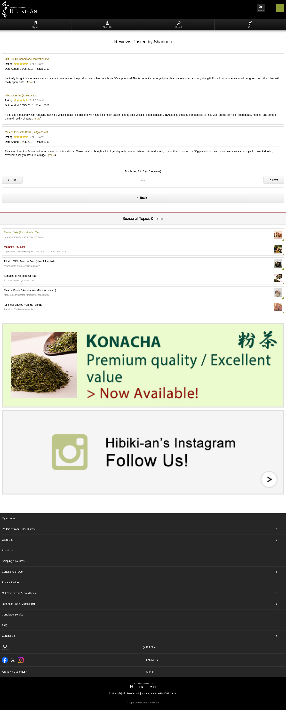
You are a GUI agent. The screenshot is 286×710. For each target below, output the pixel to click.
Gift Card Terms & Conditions (19, 593)
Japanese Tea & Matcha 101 (18, 603)
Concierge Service (12, 614)
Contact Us (8, 635)
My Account (8, 518)
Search (178, 25)
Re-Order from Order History (18, 529)
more (31, 82)
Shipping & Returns (13, 561)
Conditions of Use (12, 571)
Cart (250, 25)
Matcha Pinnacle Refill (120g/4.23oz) (26, 132)
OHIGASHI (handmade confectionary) (27, 58)
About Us (107, 25)
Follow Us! (152, 660)
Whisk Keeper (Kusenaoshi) (21, 95)
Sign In (35, 25)
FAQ (4, 625)
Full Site (151, 647)
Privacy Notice (10, 582)
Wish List (7, 539)
